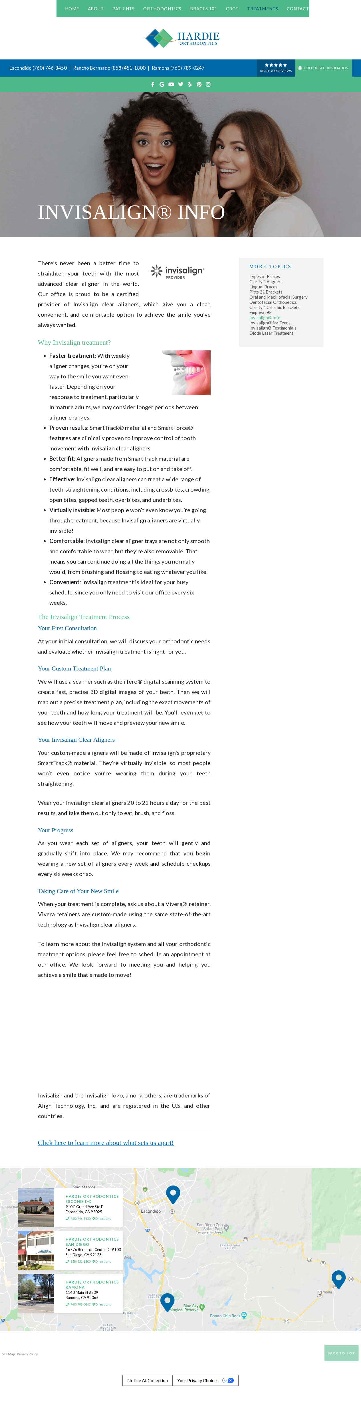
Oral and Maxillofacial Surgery (278, 297)
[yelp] (190, 84)
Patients (123, 8)
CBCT (232, 8)
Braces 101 (203, 8)
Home (72, 8)
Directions (101, 1218)
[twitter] (180, 84)
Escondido (20, 68)
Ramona (161, 68)
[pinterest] (199, 84)
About (96, 8)
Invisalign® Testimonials (273, 327)
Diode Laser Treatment (271, 333)
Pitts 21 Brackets (266, 291)
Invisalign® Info (265, 317)
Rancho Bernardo (91, 68)
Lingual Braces (263, 286)
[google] (162, 84)
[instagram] (208, 84)
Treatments (262, 8)
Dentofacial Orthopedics (273, 302)
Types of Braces (264, 276)
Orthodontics (162, 8)
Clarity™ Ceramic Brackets (274, 307)
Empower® (260, 312)
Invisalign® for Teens (270, 322)
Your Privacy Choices (198, 1380)
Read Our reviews (276, 67)
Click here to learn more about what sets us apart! (106, 1142)
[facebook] (153, 84)
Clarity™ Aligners (266, 281)
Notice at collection (147, 1380)
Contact (298, 8)
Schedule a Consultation (323, 68)
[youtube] (171, 84)
